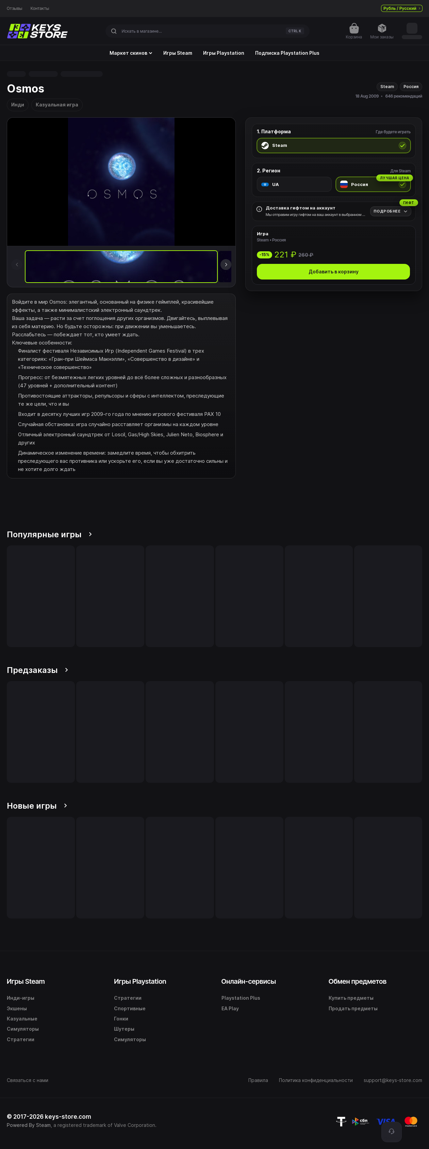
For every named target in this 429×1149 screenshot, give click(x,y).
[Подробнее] (390, 211)
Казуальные (22, 1018)
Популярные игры (49, 534)
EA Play (230, 1008)
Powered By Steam (29, 1125)
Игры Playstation (223, 53)
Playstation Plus (240, 998)
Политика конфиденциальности (316, 1080)
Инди (17, 104)
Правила (258, 1080)
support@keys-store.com (393, 1080)
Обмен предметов (357, 981)
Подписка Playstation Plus (287, 53)
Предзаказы (37, 670)
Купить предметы (351, 998)
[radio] (334, 145)
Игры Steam (177, 53)
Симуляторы (23, 1029)
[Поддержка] (391, 1132)
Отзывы (14, 8)
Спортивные (130, 1008)
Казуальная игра (57, 104)
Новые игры (37, 806)
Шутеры (124, 1029)
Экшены (17, 1008)
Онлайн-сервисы (248, 981)
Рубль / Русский (401, 8)
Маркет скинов (131, 53)
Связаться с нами (27, 1080)
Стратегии (20, 1039)
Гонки (121, 1018)
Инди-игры (20, 998)
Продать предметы (353, 1008)
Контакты (40, 8)
